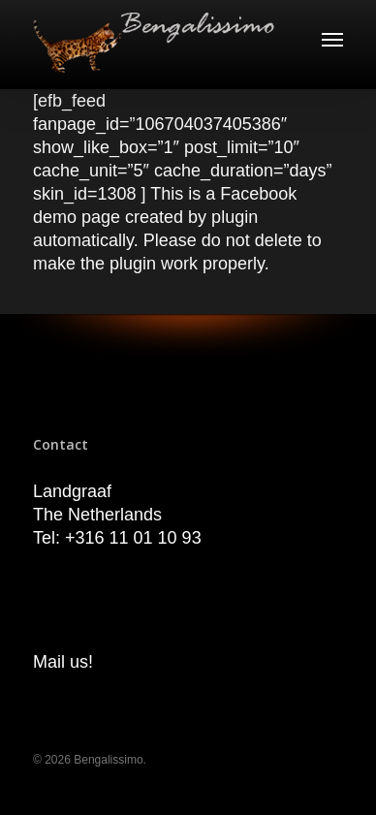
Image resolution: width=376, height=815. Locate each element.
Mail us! (63, 662)
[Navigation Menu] (332, 38)
